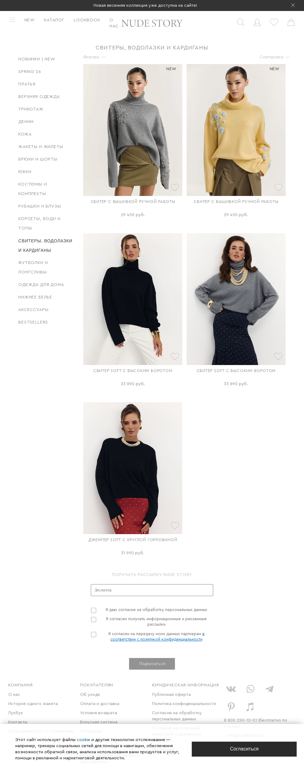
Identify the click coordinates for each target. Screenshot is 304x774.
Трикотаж (30, 109)
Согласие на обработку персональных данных (177, 716)
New (29, 20)
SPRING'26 (29, 72)
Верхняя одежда (39, 97)
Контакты (17, 722)
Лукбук (15, 713)
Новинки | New (36, 59)
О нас (114, 23)
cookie (84, 740)
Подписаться (152, 664)
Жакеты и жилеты (40, 147)
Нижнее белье (35, 297)
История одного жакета (33, 704)
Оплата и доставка (99, 704)
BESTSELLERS (33, 322)
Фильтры (91, 57)
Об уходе (90, 695)
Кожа (25, 134)
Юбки (24, 172)
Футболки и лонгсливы (33, 267)
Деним (26, 122)
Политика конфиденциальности (184, 704)
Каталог (54, 20)
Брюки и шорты (37, 159)
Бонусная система (98, 722)
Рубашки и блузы (39, 206)
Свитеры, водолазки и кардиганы (45, 245)
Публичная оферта (171, 695)
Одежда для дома (41, 285)
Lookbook (87, 20)
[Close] (244, 749)
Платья (26, 84)
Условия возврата (98, 713)
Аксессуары (33, 310)
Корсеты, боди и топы (39, 223)
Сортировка (271, 57)
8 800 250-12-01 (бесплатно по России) (255, 723)
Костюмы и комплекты (32, 189)
